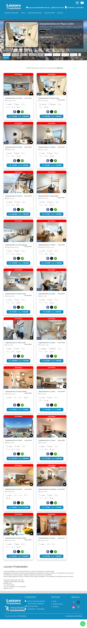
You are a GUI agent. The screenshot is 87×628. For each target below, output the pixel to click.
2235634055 (40, 609)
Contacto (60, 13)
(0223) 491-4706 (32, 606)
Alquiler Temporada (11, 13)
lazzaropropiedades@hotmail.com (39, 7)
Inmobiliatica (14, 616)
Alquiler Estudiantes (35, 13)
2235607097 (31, 609)
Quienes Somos (49, 13)
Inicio (54, 601)
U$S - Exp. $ (18, 118)
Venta (23, 13)
